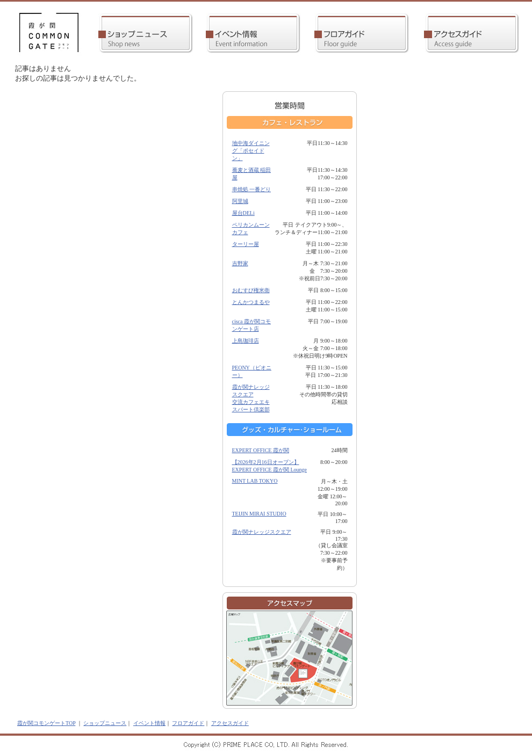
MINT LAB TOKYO (255, 481)
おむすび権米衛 (251, 290)
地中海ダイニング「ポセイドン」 (251, 150)
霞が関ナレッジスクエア (261, 532)
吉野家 (240, 263)
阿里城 (240, 201)
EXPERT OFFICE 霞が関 (260, 450)
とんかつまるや (251, 302)
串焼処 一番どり (251, 189)
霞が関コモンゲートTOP (46, 723)
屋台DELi (243, 213)
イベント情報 (149, 723)
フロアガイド (188, 723)
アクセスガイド (230, 723)
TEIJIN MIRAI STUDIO (259, 514)
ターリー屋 (245, 244)
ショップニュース (104, 723)
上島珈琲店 (245, 341)
